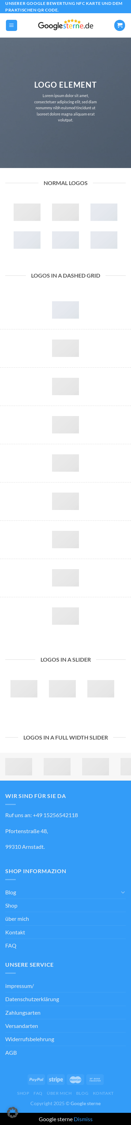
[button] (12, 1112)
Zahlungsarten (23, 1012)
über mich (17, 918)
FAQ (10, 945)
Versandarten (21, 1025)
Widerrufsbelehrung (29, 1039)
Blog (10, 892)
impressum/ (19, 985)
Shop (11, 905)
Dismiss (83, 1119)
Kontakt (15, 932)
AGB (11, 1052)
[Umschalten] (123, 892)
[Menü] (11, 25)
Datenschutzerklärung (32, 999)
